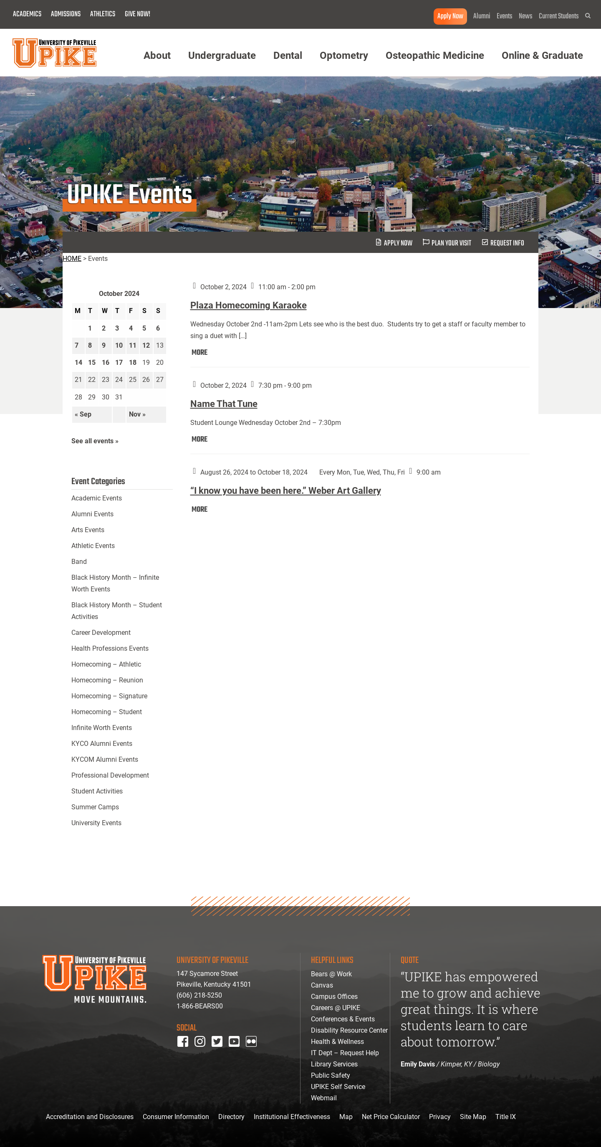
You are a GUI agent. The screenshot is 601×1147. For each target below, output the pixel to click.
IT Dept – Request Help (345, 1053)
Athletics (102, 14)
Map (346, 1117)
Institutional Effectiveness (292, 1117)
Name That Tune (224, 404)
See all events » (95, 441)
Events (505, 16)
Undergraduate (222, 55)
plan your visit (451, 243)
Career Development (101, 633)
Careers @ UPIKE (335, 1008)
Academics (27, 14)
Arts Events (87, 530)
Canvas (322, 985)
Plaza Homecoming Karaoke (248, 305)
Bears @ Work (331, 974)
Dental (287, 55)
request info (507, 243)
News (526, 16)
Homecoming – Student (106, 712)
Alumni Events (92, 514)
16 (105, 362)
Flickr (253, 1052)
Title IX (505, 1117)
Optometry (344, 55)
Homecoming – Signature (109, 696)
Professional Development (110, 775)
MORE (199, 353)
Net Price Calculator (391, 1117)
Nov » (137, 414)
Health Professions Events (110, 648)
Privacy (440, 1117)
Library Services (334, 1064)
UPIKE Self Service (338, 1087)
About (157, 55)
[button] (588, 15)
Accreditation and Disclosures (90, 1117)
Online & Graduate (542, 55)
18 (132, 362)
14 (78, 362)
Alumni (481, 16)
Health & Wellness (337, 1042)
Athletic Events (93, 546)
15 (92, 362)
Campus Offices (334, 996)
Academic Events (96, 498)
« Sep (83, 414)
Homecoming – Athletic (106, 664)
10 (119, 345)
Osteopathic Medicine (435, 55)
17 (119, 362)
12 (146, 345)
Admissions (66, 14)
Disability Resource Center (349, 1030)
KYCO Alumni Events (101, 744)
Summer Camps (95, 807)
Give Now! (137, 14)
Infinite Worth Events (101, 728)
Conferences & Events (343, 1019)
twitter (220, 1052)
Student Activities (97, 791)
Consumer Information (176, 1117)
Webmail (324, 1098)
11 (132, 345)
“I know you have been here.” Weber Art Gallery (285, 490)
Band (79, 562)
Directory (231, 1117)
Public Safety (330, 1075)
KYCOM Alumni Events (104, 759)
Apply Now (450, 16)
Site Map (473, 1117)
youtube (240, 1052)
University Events (96, 823)
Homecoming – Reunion (107, 680)
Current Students (559, 16)
